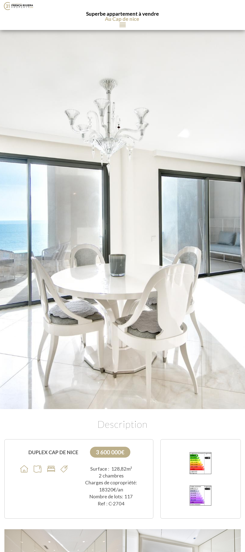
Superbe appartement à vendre (122, 16)
